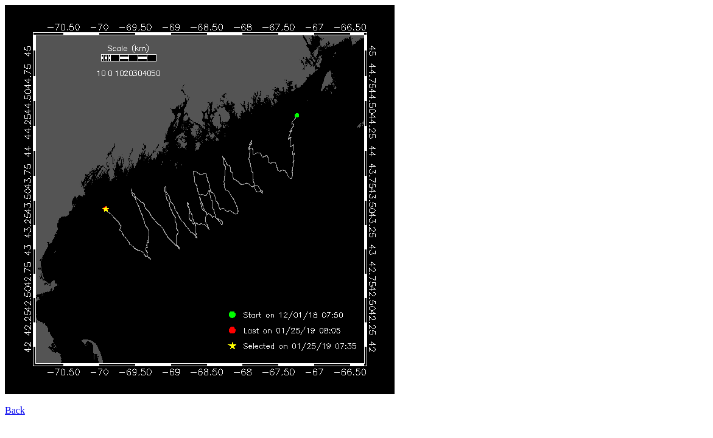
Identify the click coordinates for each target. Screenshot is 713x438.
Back (15, 410)
